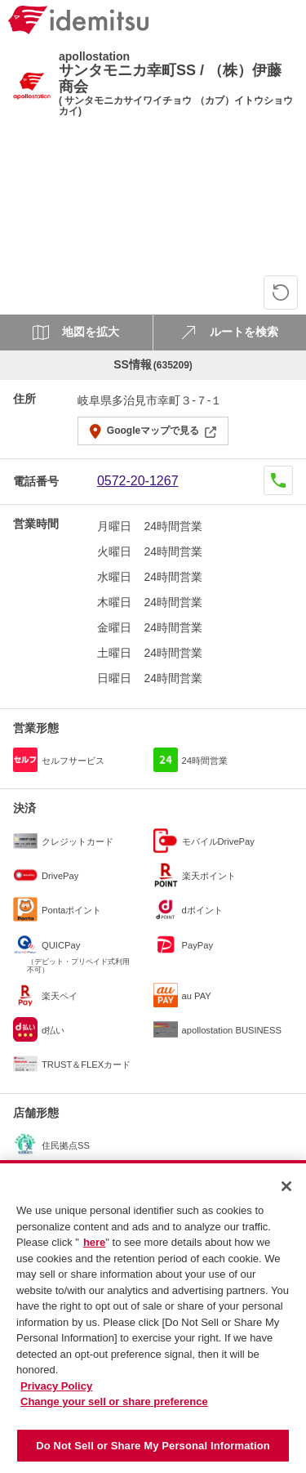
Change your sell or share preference (114, 1407)
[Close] (286, 1192)
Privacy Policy (56, 1392)
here (94, 1248)
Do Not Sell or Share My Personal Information (153, 1451)
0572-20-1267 (138, 481)
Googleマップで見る (153, 430)
